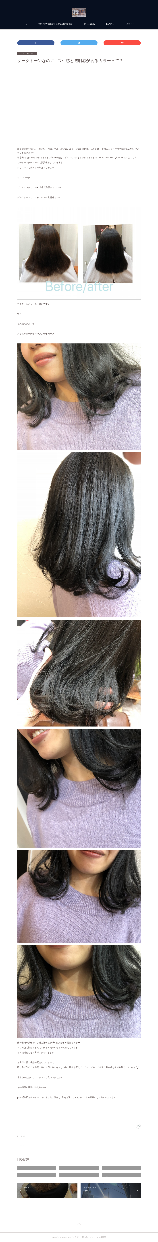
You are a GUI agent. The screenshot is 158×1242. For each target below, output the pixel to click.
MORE (128, 24)
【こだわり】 (110, 24)
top (26, 24)
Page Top (79, 1225)
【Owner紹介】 (89, 24)
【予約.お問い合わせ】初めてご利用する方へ (55, 24)
